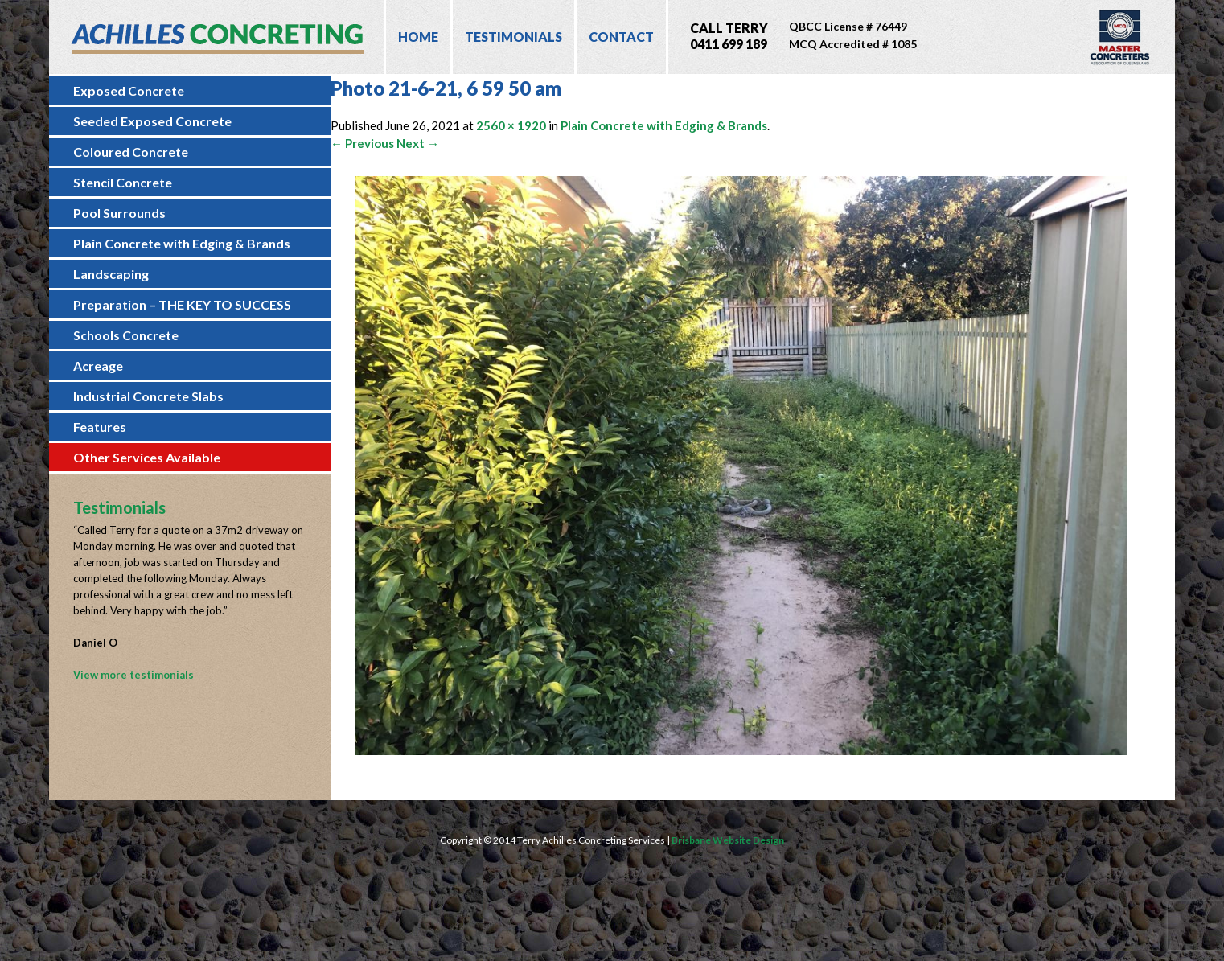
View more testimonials (133, 674)
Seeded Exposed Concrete (152, 121)
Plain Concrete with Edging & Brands (181, 243)
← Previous (362, 143)
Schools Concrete (126, 335)
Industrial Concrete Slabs (148, 396)
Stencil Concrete (122, 182)
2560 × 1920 (511, 125)
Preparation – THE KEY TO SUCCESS (182, 304)
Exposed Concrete (128, 90)
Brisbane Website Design (728, 840)
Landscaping (111, 273)
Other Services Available (146, 457)
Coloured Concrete (130, 151)
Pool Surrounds (119, 212)
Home (418, 36)
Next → (417, 143)
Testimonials (513, 36)
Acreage (98, 365)
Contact (621, 36)
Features (99, 426)
